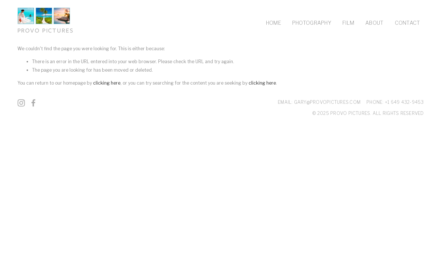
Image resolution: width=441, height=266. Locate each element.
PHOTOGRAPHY (311, 23)
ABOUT (374, 23)
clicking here (106, 83)
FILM (348, 23)
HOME (273, 23)
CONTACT (407, 23)
